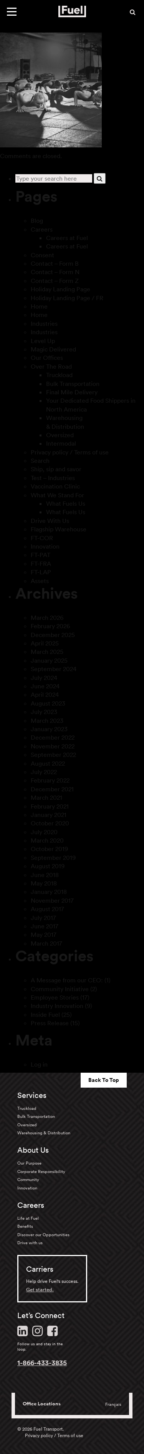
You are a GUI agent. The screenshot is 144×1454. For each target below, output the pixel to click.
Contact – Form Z (55, 280)
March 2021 (46, 797)
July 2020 (44, 832)
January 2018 (49, 891)
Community (28, 1179)
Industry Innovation (57, 1006)
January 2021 (48, 814)
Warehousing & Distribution (43, 1133)
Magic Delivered (53, 349)
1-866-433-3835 (42, 1362)
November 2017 (52, 900)
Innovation (45, 546)
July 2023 (44, 712)
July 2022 (44, 772)
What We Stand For (57, 495)
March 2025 (47, 651)
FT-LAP (41, 572)
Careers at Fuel (67, 238)
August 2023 (48, 703)
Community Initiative (60, 989)
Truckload (59, 375)
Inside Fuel (45, 1014)
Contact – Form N (55, 272)
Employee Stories (55, 997)
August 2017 (47, 909)
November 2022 (52, 746)
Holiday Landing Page (60, 289)
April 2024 (45, 694)
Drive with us (30, 1243)
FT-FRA (41, 563)
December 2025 (53, 635)
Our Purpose (29, 1163)
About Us (33, 1150)
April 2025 (45, 643)
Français (113, 1404)
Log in (39, 1064)
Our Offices (47, 357)
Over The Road (51, 366)
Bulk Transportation (72, 383)
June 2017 (44, 926)
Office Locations (42, 1403)
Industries (44, 323)
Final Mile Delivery (72, 392)
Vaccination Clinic (55, 486)
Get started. (40, 1289)
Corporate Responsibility (41, 1171)
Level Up (43, 341)
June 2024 (45, 686)
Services (31, 1095)
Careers (42, 229)
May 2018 (44, 883)
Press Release (50, 1023)
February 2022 (50, 780)
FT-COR (42, 538)
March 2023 (47, 720)
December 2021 (52, 789)
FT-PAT (40, 555)
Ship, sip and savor (56, 469)
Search (40, 460)
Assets (40, 581)
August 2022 (48, 763)
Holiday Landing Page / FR (67, 298)
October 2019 (49, 849)
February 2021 (50, 806)
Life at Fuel (28, 1218)
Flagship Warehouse (58, 529)
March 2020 (47, 840)
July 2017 (43, 917)
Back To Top (103, 1080)
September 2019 (53, 857)
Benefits (25, 1226)
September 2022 (53, 754)
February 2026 (50, 626)
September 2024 (53, 669)
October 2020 (50, 823)
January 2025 (49, 660)
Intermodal (61, 443)
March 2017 (46, 943)
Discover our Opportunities (43, 1235)
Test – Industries (53, 478)
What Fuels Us (65, 503)
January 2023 (49, 729)
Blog (37, 220)
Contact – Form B (55, 263)
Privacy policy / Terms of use (70, 452)
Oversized (60, 435)
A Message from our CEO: (67, 980)
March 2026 (47, 617)
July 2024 (44, 677)
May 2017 (43, 934)
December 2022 (52, 737)
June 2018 (45, 875)
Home (39, 306)
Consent (42, 255)
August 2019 (48, 866)
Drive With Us (50, 520)
